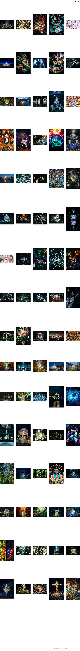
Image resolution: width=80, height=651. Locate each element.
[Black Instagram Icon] (78, 2)
